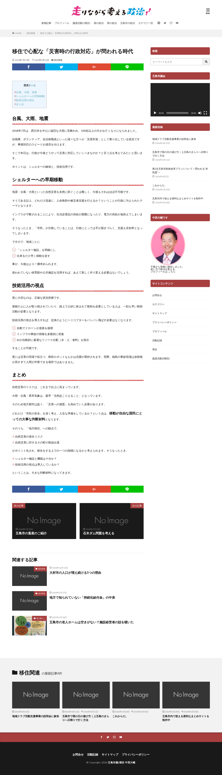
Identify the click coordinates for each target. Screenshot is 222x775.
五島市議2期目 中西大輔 (121, 762)
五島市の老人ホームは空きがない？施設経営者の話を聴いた (91, 622)
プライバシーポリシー (164, 322)
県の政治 (112, 23)
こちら (171, 271)
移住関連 (31, 33)
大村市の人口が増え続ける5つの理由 (75, 572)
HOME (18, 33)
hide (32, 85)
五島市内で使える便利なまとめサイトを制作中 (177, 198)
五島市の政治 (127, 23)
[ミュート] (200, 113)
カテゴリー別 (145, 23)
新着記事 (46, 23)
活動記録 (157, 340)
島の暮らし (40, 618)
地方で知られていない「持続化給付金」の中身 (82, 597)
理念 (154, 349)
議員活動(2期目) (81, 23)
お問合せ (157, 295)
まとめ (20, 104)
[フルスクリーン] (205, 113)
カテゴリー (158, 304)
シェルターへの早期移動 (30, 96)
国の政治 (99, 23)
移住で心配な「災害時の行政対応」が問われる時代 (64, 33)
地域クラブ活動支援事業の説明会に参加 (174, 138)
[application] (180, 99)
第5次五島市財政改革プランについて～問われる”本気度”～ (180, 170)
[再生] (155, 113)
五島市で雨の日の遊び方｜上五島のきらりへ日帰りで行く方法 (180, 153)
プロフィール (62, 23)
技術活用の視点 (25, 100)
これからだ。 (159, 185)
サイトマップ (159, 313)
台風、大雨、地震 (26, 92)
